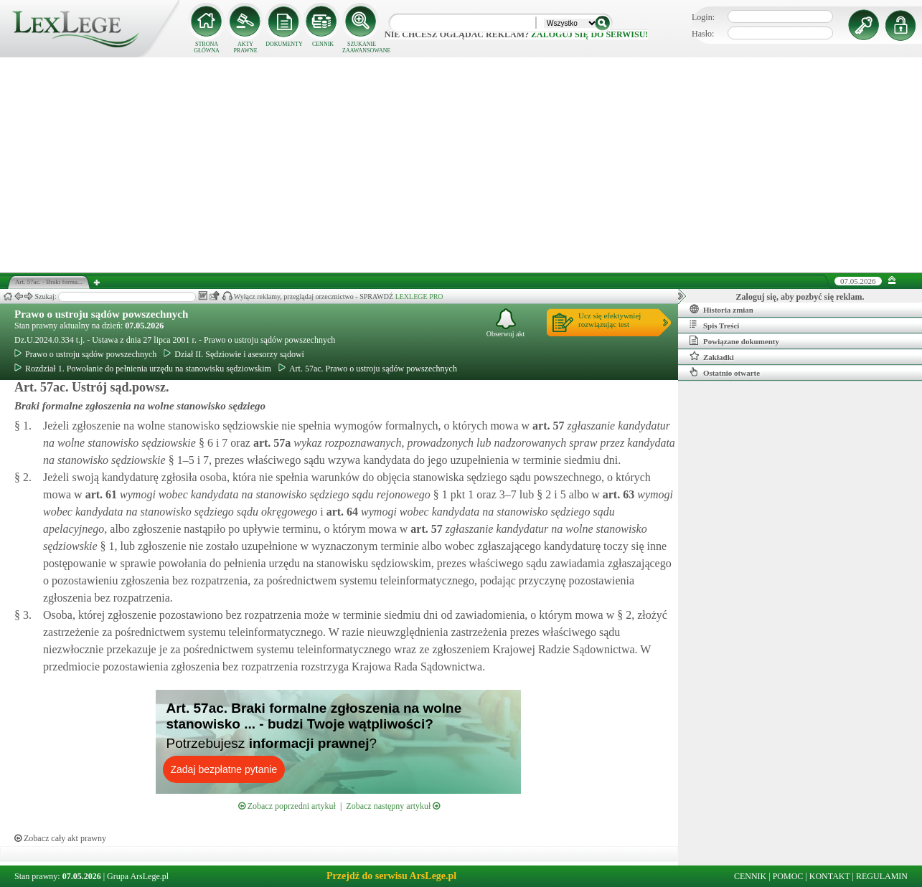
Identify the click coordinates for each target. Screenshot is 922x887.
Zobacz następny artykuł (393, 806)
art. (547, 425)
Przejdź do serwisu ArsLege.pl (391, 876)
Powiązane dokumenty (734, 341)
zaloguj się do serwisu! (589, 34)
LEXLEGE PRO (419, 296)
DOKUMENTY (284, 44)
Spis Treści (714, 325)
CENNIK (323, 44)
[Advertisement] (461, 165)
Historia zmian (721, 309)
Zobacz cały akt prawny (60, 838)
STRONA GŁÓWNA (207, 47)
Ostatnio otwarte (725, 372)
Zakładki (712, 356)
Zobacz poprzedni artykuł (287, 806)
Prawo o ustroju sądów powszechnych (101, 314)
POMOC (788, 876)
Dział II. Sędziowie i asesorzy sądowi (234, 354)
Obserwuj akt (505, 323)
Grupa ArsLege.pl (138, 876)
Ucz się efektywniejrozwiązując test (609, 319)
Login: (703, 17)
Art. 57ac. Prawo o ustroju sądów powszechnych (367, 369)
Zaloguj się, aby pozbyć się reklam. (800, 297)
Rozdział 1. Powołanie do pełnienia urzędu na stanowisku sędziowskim (142, 369)
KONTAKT (829, 876)
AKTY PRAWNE (245, 47)
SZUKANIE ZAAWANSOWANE (361, 47)
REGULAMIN (882, 876)
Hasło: (703, 34)
